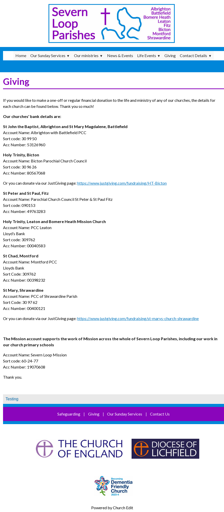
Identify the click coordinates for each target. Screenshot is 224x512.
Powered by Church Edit (112, 507)
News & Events (120, 55)
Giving (170, 55)
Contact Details (193, 55)
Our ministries (86, 55)
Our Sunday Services (47, 55)
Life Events (146, 55)
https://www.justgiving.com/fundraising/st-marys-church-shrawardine (138, 318)
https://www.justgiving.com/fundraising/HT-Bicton (122, 183)
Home (20, 55)
